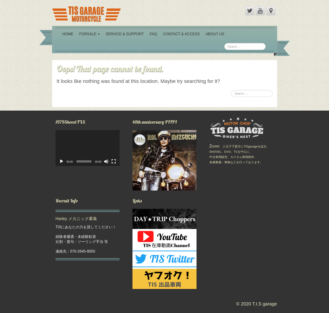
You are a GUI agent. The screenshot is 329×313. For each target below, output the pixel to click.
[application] (88, 148)
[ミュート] (106, 161)
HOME (67, 34)
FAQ (153, 34)
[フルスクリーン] (113, 161)
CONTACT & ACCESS (181, 34)
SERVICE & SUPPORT (125, 34)
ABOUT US (214, 34)
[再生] (61, 161)
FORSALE (89, 34)
